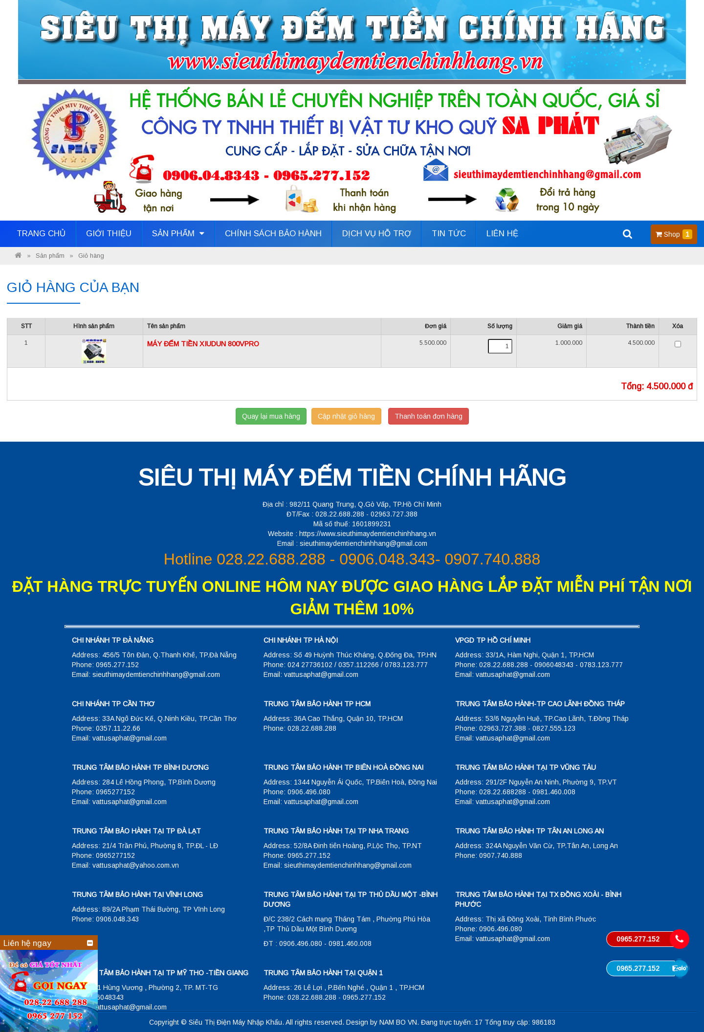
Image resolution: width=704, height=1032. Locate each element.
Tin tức (449, 233)
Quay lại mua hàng (271, 416)
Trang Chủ (41, 233)
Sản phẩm (178, 233)
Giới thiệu (109, 233)
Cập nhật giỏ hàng (346, 416)
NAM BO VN (398, 1022)
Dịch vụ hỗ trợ (376, 233)
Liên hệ (502, 233)
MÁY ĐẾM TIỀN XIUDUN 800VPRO (203, 344)
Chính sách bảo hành (273, 233)
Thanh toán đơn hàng (428, 416)
